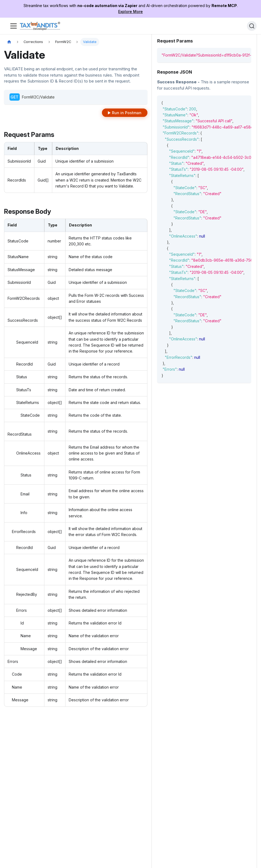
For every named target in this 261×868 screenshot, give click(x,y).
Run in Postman (126, 112)
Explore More (130, 11)
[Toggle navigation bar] (13, 26)
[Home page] (9, 42)
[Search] (252, 26)
